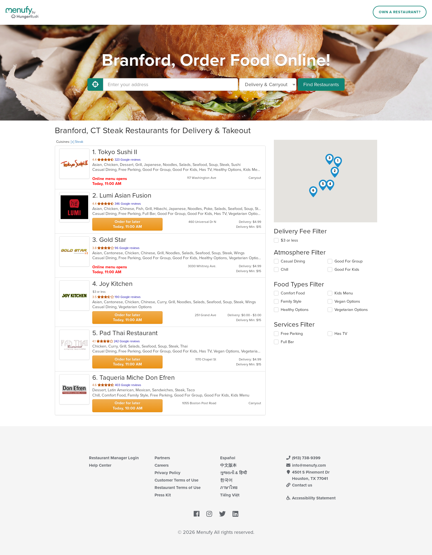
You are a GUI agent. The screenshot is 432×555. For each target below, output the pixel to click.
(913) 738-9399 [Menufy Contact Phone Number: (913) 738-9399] (303, 457)
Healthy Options (295, 309)
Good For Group (348, 261)
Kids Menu (343, 293)
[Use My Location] (95, 84)
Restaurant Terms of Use (178, 487)
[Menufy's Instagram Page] (209, 514)
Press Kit (163, 495)
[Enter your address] (170, 84)
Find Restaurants (321, 84)
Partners (162, 457)
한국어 (226, 480)
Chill (284, 269)
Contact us (299, 485)
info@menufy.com (306, 465)
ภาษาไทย (228, 487)
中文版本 (228, 465)
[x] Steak (77, 142)
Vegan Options (347, 301)
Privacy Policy (167, 472)
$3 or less (289, 240)
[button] (337, 162)
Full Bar (287, 342)
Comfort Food (293, 293)
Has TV (340, 333)
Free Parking (292, 333)
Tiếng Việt (229, 495)
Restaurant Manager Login (114, 457)
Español (227, 457)
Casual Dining (293, 261)
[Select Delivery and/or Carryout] (267, 84)
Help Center (100, 465)
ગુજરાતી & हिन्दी (233, 472)
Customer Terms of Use (176, 480)
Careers (162, 465)
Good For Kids (346, 269)
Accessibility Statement (311, 498)
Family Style (291, 301)
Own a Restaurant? (400, 12)
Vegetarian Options (351, 309)
